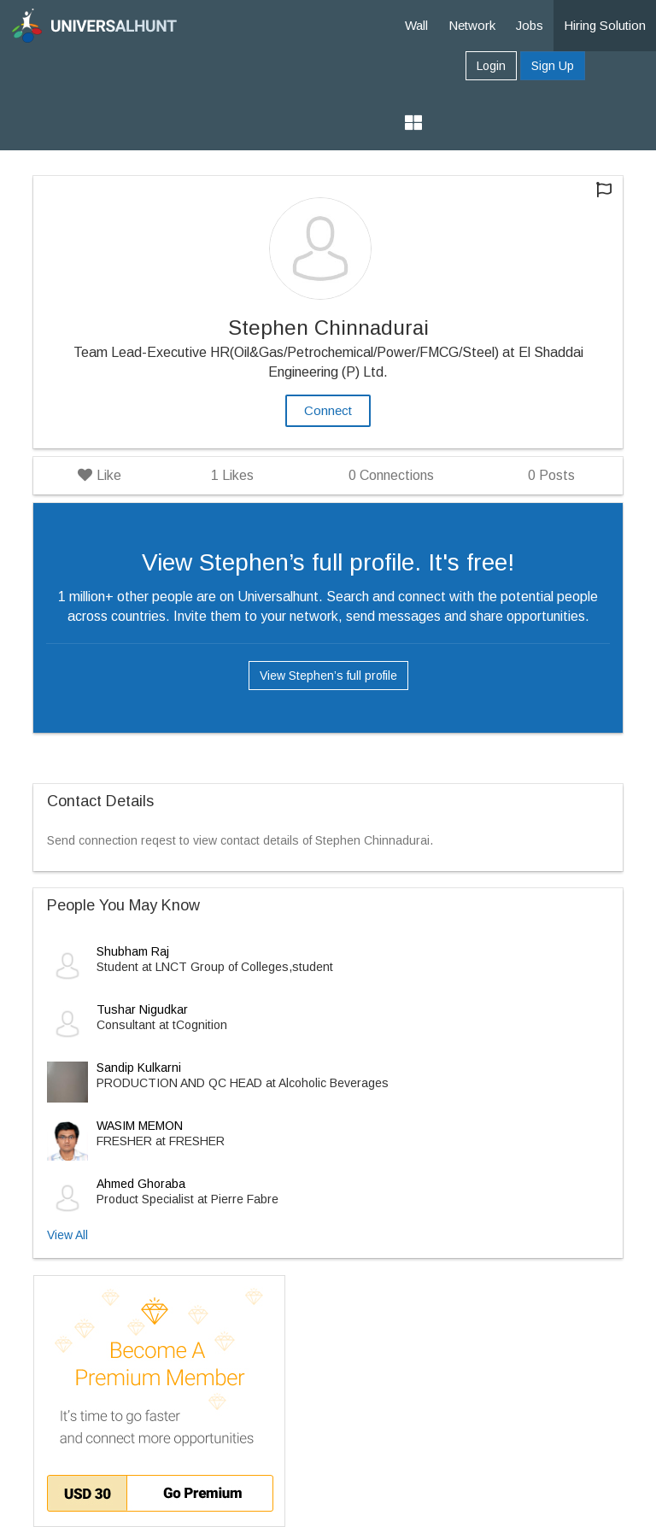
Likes (232, 475)
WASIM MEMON (140, 1125)
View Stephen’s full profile (328, 675)
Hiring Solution (605, 25)
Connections (391, 475)
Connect (328, 410)
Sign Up (552, 66)
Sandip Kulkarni (139, 1067)
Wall (416, 25)
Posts (551, 475)
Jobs (529, 25)
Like (99, 475)
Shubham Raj (133, 951)
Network (471, 25)
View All (67, 1235)
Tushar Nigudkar (142, 1009)
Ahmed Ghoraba (141, 1184)
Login (491, 66)
